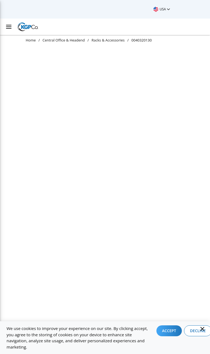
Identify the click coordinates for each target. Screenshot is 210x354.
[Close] (202, 328)
